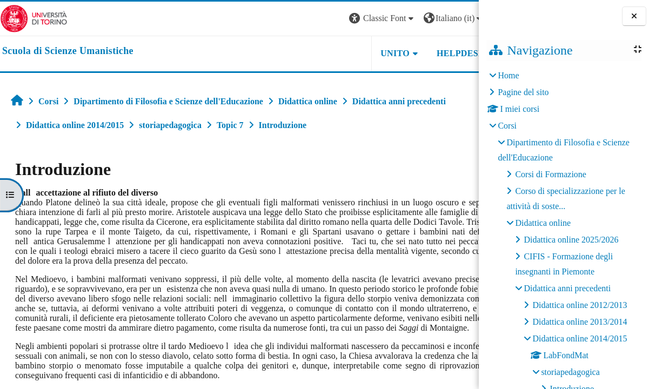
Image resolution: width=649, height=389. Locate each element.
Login (460, 18)
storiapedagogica (570, 372)
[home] (67, 51)
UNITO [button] (345, 53)
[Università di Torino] (34, 17)
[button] (332, 18)
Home (508, 75)
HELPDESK (410, 53)
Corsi (507, 125)
